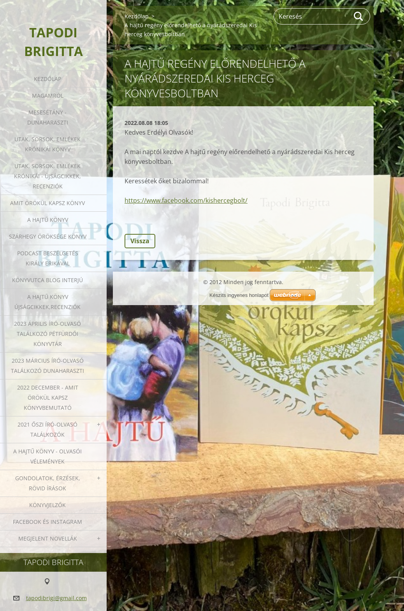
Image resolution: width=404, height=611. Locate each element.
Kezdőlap (47, 79)
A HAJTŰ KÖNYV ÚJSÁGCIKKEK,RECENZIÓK (47, 302)
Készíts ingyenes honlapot (239, 295)
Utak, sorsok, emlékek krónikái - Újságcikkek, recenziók (47, 176)
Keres (359, 16)
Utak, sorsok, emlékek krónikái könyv (47, 144)
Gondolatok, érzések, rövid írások (47, 483)
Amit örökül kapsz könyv (47, 203)
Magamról (47, 95)
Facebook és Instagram (47, 521)
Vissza (139, 241)
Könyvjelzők (47, 505)
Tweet (186, 218)
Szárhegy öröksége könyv (47, 236)
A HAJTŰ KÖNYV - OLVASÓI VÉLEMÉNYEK (47, 456)
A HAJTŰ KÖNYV (47, 219)
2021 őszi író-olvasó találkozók (47, 429)
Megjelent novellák (47, 538)
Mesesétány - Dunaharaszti (47, 117)
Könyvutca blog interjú (47, 280)
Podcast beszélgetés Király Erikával (47, 258)
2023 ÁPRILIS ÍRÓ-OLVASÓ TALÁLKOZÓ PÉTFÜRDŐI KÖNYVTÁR (47, 334)
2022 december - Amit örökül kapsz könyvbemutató (47, 397)
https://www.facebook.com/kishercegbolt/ (186, 200)
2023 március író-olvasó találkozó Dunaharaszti (47, 365)
